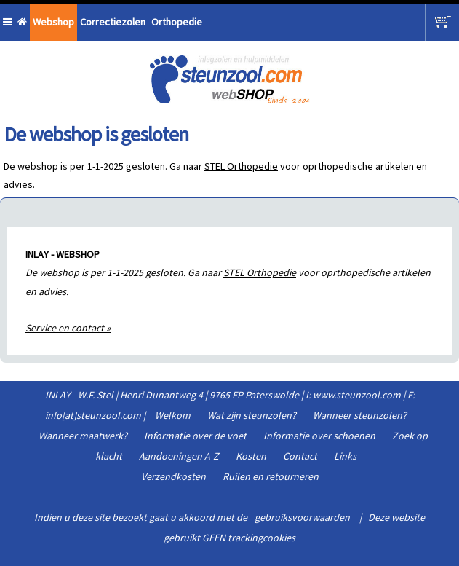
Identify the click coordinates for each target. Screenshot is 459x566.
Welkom (173, 415)
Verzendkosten (173, 476)
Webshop (53, 21)
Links (345, 456)
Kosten (251, 456)
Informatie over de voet (195, 435)
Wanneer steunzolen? (360, 415)
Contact (300, 456)
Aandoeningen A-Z (179, 456)
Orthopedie (176, 21)
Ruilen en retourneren (271, 476)
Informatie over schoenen (319, 435)
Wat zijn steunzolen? (251, 415)
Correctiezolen (112, 21)
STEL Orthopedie (241, 166)
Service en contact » (68, 327)
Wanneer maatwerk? (83, 435)
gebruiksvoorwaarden (302, 517)
